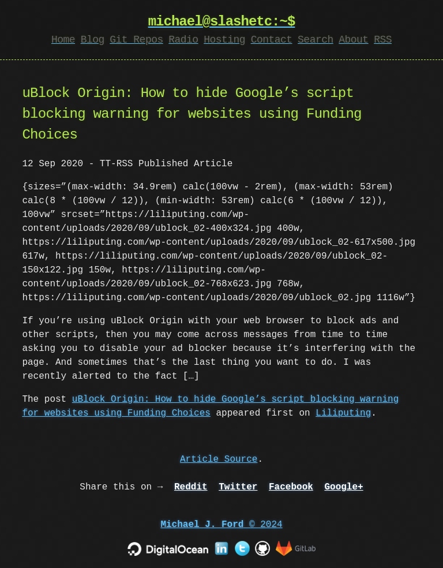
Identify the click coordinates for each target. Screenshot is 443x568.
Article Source (218, 459)
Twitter (238, 487)
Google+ (343, 487)
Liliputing (343, 413)
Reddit (191, 487)
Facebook (291, 487)
